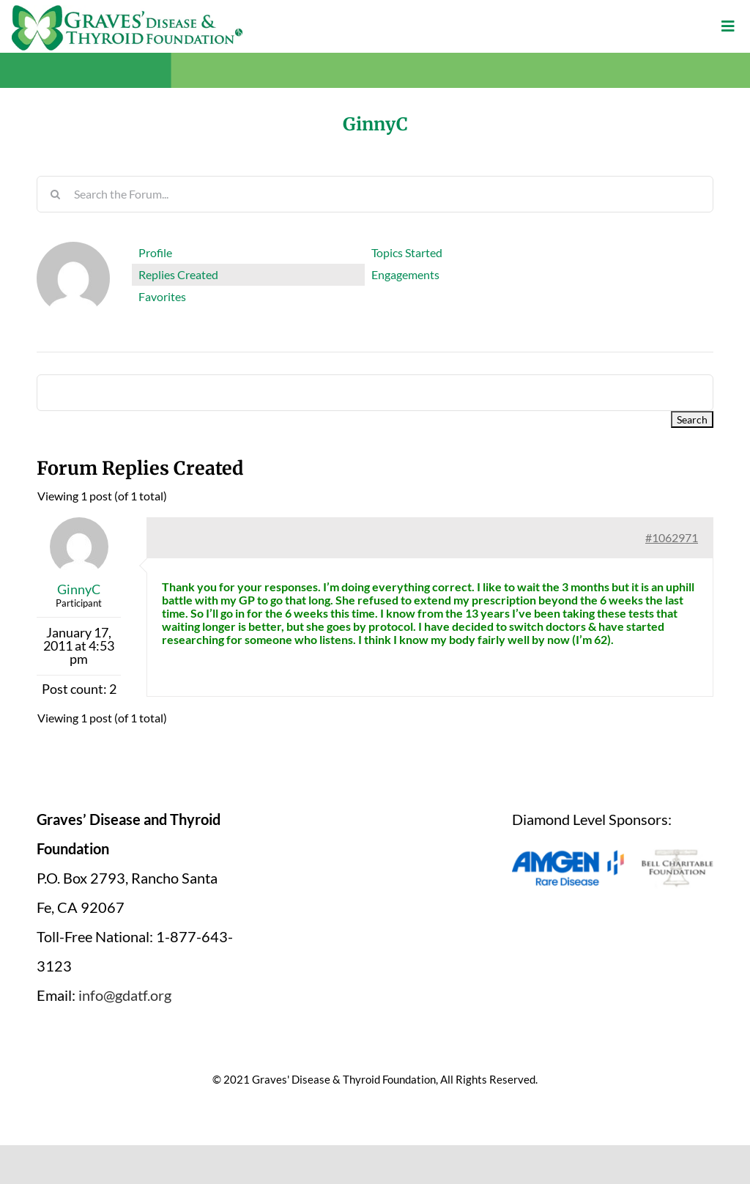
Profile (155, 252)
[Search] (55, 194)
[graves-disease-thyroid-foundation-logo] (127, 10)
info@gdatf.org (124, 995)
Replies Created (178, 274)
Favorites (162, 296)
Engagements (405, 274)
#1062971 (671, 537)
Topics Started (406, 252)
